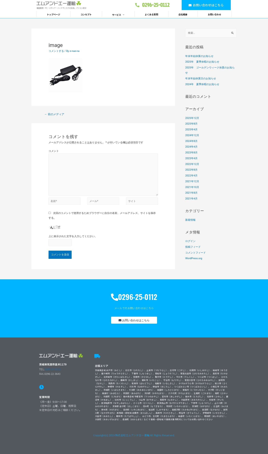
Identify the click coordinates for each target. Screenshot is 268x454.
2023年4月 (191, 158)
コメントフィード (195, 252)
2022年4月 (191, 175)
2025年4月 (191, 129)
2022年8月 (191, 169)
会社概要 (182, 14)
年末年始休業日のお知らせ (200, 78)
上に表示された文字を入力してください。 (73, 236)
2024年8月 (191, 141)
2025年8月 (191, 123)
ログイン (190, 241)
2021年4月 (191, 198)
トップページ (53, 14)
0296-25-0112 (53, 369)
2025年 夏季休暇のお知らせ (202, 61)
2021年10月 (192, 187)
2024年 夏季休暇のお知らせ (202, 84)
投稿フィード (193, 246)
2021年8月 (191, 192)
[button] (206, 5)
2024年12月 (192, 135)
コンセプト (86, 14)
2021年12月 (192, 181)
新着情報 (190, 219)
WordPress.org (193, 258)
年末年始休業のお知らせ (199, 56)
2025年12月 (192, 118)
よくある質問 (151, 14)
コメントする (56, 51)
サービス (118, 14)
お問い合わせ (214, 14)
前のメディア (54, 114)
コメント (54, 151)
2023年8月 (191, 152)
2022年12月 (192, 164)
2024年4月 (191, 146)
